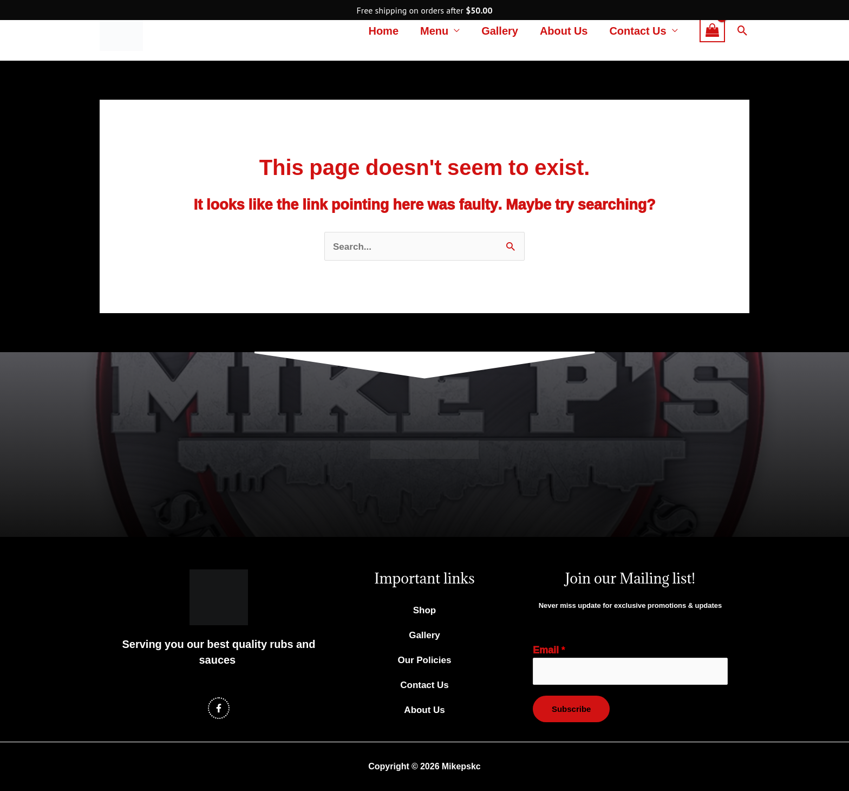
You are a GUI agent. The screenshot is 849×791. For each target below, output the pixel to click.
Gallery (499, 30)
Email (549, 650)
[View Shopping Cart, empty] (712, 30)
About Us (564, 30)
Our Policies (425, 661)
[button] (742, 30)
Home (383, 30)
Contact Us (637, 30)
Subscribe (571, 709)
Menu (434, 30)
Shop (424, 611)
